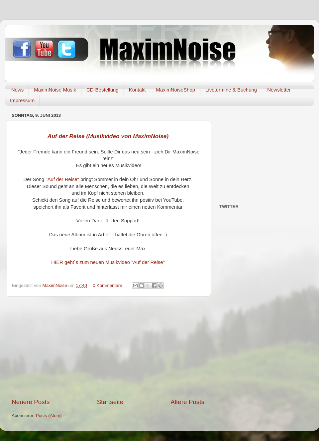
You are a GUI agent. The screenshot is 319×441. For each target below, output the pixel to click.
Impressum (22, 100)
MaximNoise (55, 285)
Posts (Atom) (49, 415)
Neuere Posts (31, 401)
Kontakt (137, 90)
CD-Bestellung (102, 90)
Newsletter (279, 90)
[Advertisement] (108, 347)
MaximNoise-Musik (55, 90)
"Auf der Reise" (62, 179)
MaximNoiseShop (175, 90)
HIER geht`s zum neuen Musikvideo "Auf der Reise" (107, 262)
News (17, 90)
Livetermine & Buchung (231, 90)
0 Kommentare (107, 285)
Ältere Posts (187, 401)
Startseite (110, 401)
